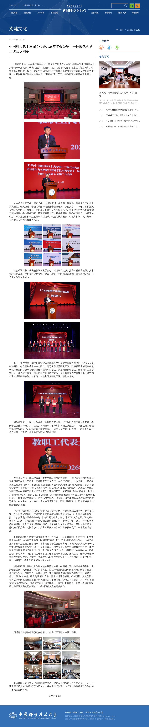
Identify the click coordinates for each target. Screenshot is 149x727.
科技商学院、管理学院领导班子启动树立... (124, 126)
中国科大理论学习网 (74, 712)
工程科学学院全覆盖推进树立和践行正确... (124, 115)
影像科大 (108, 13)
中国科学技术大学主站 (31, 5)
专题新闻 (135, 13)
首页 (121, 30)
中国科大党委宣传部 (94, 712)
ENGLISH (13, 5)
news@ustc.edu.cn (109, 716)
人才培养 (41, 13)
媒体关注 (94, 13)
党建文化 (27, 13)
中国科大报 (122, 13)
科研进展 (54, 13)
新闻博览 (14, 13)
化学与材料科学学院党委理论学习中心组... (124, 110)
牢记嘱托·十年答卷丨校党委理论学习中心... (124, 121)
